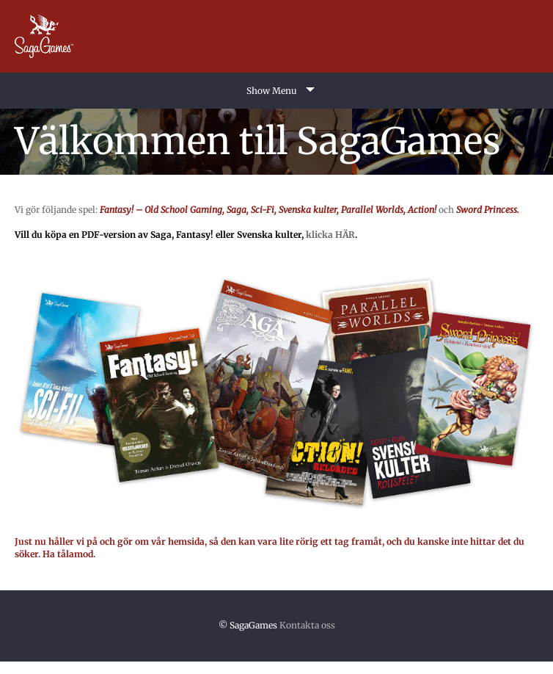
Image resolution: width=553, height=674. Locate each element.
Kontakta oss (307, 625)
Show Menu (271, 90)
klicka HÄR (330, 234)
